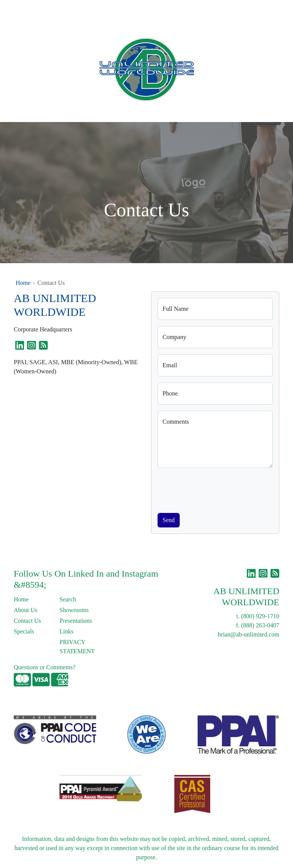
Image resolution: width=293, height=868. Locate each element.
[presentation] (216, 489)
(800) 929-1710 (260, 616)
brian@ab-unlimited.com (248, 634)
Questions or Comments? (45, 667)
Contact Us (70, 8)
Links (113, 8)
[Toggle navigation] (12, 113)
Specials (24, 631)
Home (14, 8)
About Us (39, 8)
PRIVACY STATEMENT (77, 646)
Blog (95, 8)
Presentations (76, 620)
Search (174, 8)
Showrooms (74, 610)
